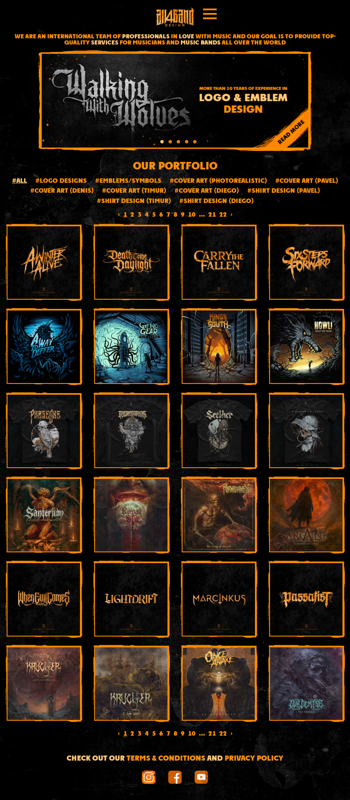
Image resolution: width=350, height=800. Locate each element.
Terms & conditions (165, 758)
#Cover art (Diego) (206, 191)
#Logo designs (61, 181)
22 (223, 215)
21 (212, 215)
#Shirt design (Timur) (134, 201)
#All (19, 181)
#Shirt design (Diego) (216, 201)
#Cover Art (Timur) (134, 191)
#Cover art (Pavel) (306, 181)
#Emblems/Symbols (128, 181)
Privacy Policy (254, 758)
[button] (162, 143)
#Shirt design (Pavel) (283, 191)
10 (192, 215)
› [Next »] (231, 215)
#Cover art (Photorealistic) (218, 181)
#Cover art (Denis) (62, 191)
